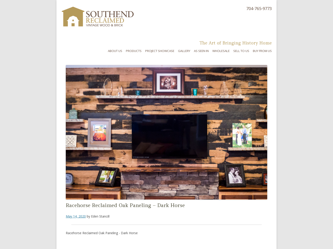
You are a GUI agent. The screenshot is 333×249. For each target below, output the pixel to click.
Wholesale (221, 51)
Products (134, 51)
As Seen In (201, 51)
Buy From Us (262, 51)
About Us (115, 51)
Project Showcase (159, 51)
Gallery (184, 51)
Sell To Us (241, 51)
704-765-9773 (259, 8)
